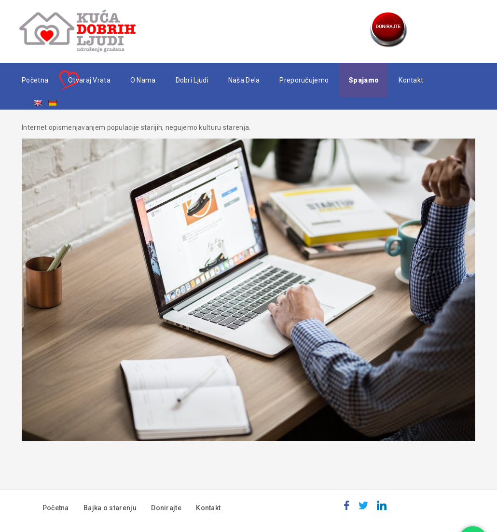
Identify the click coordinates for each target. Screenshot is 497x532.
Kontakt (411, 80)
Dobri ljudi (192, 80)
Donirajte (166, 508)
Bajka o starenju (110, 508)
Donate (388, 31)
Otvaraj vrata (89, 80)
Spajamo (363, 80)
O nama (143, 80)
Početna (35, 80)
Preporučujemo (304, 80)
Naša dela (244, 80)
